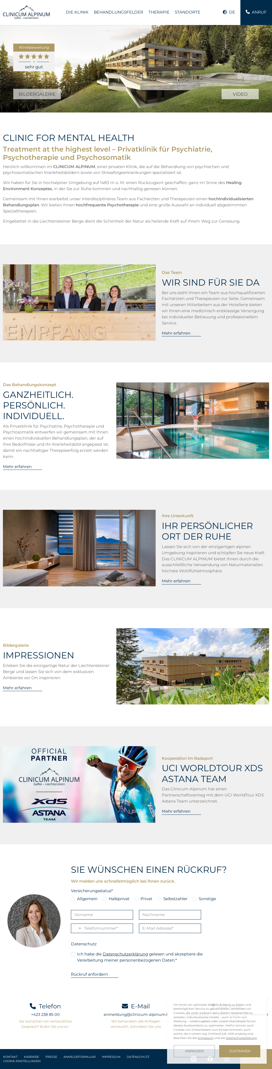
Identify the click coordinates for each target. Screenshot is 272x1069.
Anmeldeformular (79, 1057)
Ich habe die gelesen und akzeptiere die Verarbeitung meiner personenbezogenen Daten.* (140, 957)
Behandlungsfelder (118, 12)
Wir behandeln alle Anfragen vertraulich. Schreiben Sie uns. (136, 1023)
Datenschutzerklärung (125, 954)
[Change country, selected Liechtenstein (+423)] (76, 928)
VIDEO (240, 94)
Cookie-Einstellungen (22, 1061)
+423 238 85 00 (45, 1014)
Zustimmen (239, 1051)
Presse (51, 1057)
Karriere (31, 1057)
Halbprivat (119, 898)
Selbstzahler (175, 898)
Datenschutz (84, 943)
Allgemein (87, 898)
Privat (146, 898)
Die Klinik (77, 12)
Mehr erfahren (176, 333)
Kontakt (10, 1057)
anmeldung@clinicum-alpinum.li (136, 1014)
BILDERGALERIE (37, 94)
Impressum (111, 1057)
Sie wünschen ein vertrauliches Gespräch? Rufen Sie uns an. (45, 1023)
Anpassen (194, 1051)
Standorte (187, 12)
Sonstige (207, 898)
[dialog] (217, 1030)
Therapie (158, 12)
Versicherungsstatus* (92, 890)
